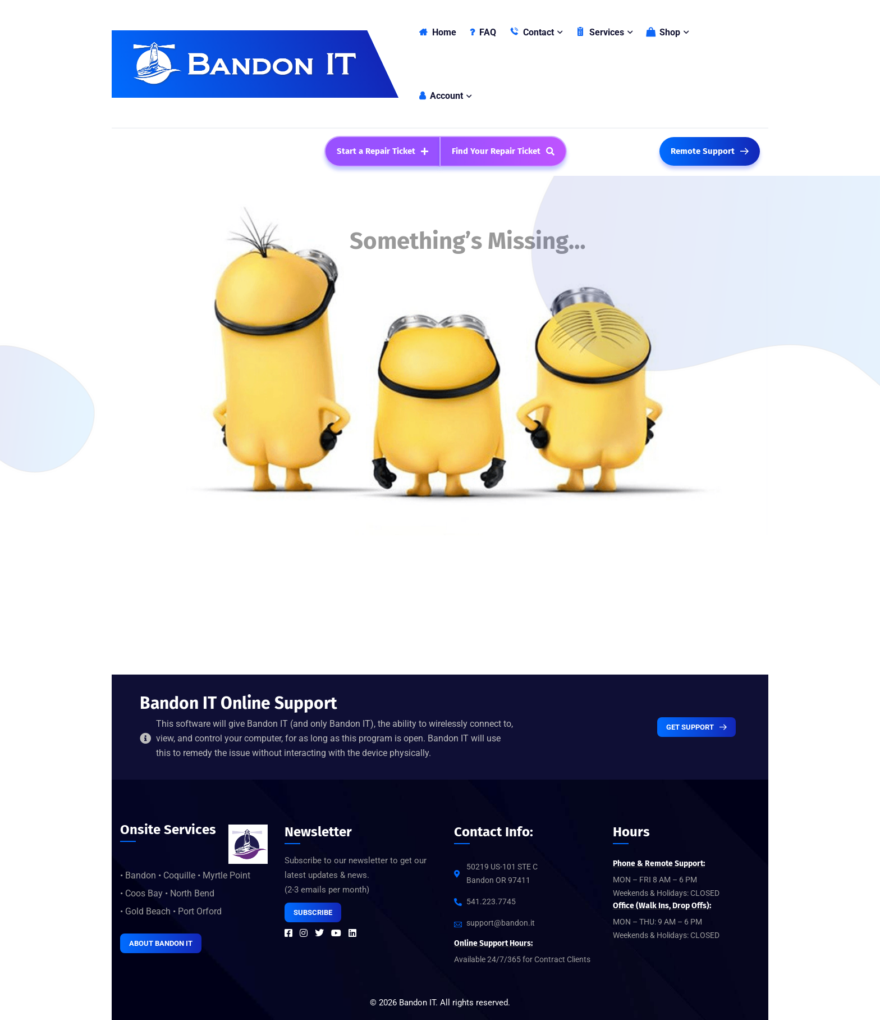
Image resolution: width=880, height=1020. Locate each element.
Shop (663, 32)
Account (441, 95)
